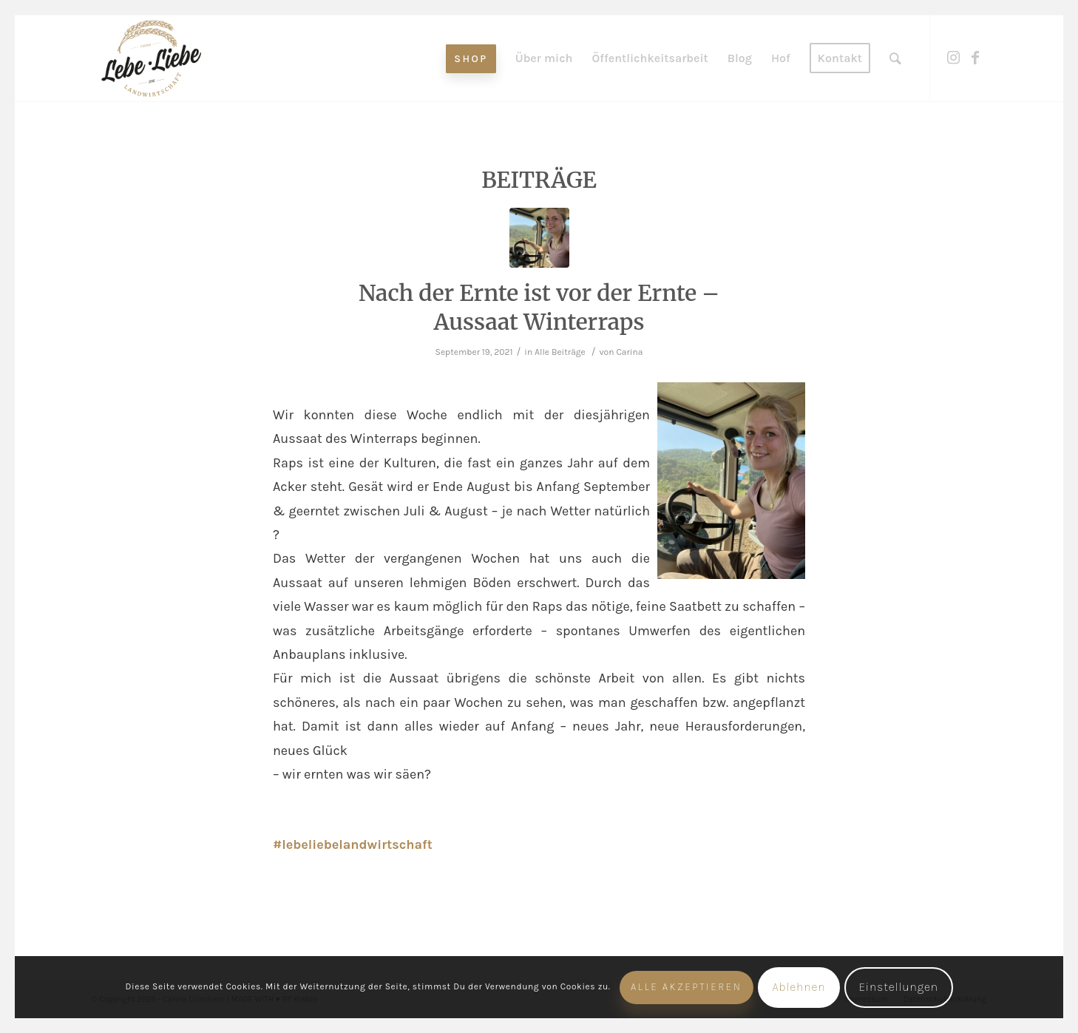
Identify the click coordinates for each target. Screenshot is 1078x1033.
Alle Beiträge (560, 352)
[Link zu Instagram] (953, 58)
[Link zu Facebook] (975, 58)
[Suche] (895, 58)
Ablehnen (798, 987)
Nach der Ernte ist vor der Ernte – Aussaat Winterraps (539, 307)
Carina (629, 352)
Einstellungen (898, 987)
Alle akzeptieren (686, 986)
